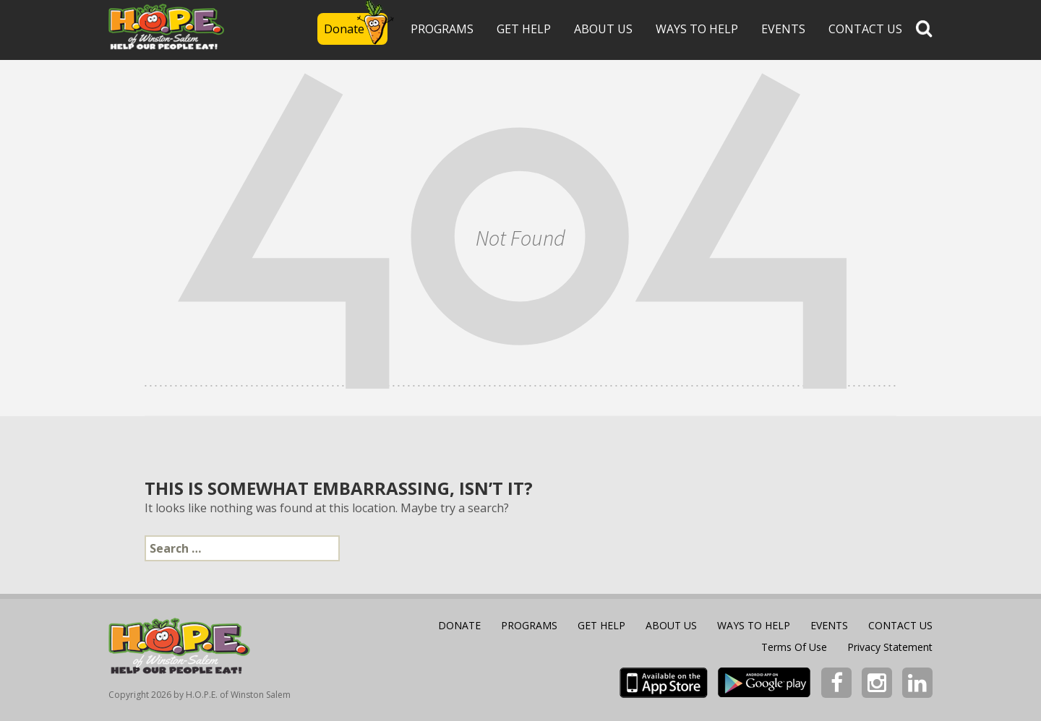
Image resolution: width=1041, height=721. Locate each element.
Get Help (524, 29)
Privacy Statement (890, 647)
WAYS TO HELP (697, 29)
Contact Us (865, 29)
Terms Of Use (794, 647)
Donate (344, 29)
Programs (442, 29)
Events (783, 29)
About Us (603, 29)
